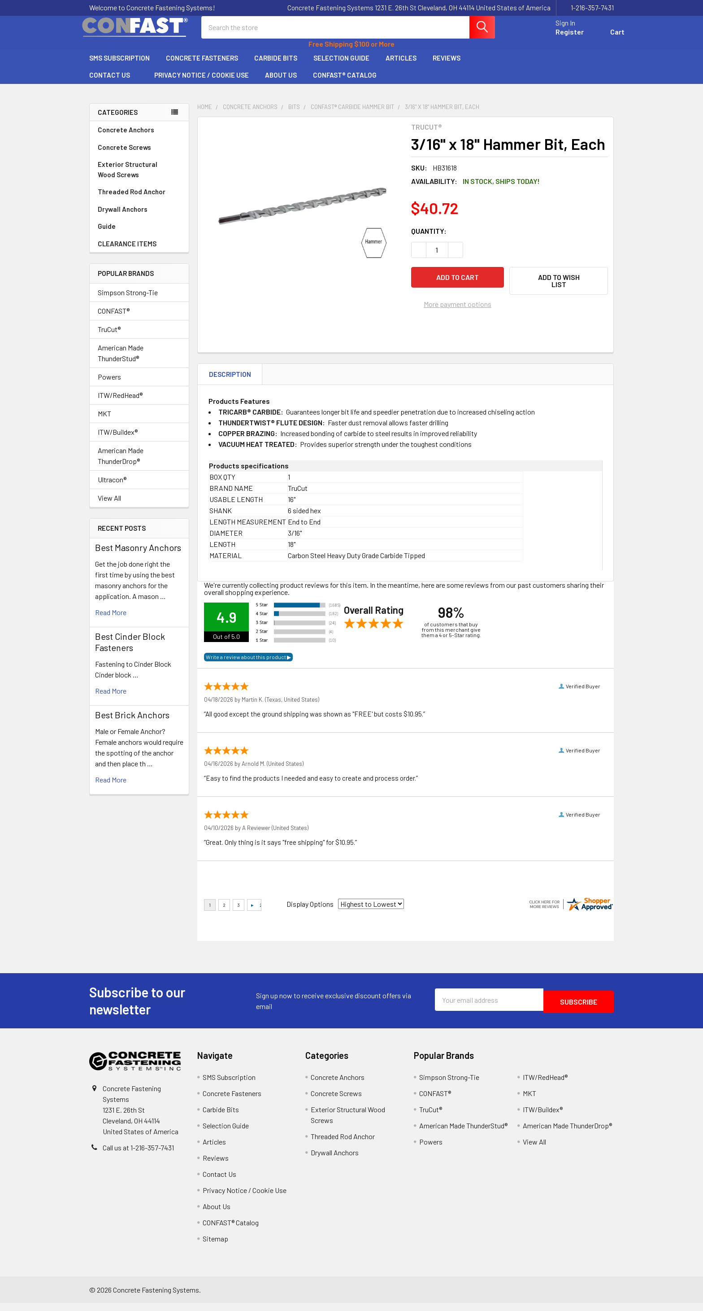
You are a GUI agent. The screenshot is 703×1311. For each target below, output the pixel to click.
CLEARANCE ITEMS (127, 252)
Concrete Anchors (139, 138)
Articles (401, 66)
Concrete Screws (139, 155)
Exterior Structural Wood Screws (139, 177)
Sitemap (215, 1246)
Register (559, 37)
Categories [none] (118, 120)
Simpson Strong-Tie (128, 300)
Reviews (446, 66)
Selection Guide (341, 66)
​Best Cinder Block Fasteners (130, 650)
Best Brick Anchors (132, 722)
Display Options (310, 912)
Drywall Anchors (123, 217)
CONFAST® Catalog (345, 83)
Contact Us (113, 83)
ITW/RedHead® (120, 403)
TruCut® (109, 337)
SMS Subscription (119, 66)
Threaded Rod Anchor (139, 200)
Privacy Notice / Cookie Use (201, 83)
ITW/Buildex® (118, 440)
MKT (104, 421)
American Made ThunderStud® (120, 361)
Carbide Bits (275, 66)
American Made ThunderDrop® (120, 463)
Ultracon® (112, 487)
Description (230, 382)
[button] (558, 289)
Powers (109, 384)
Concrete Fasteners (202, 66)
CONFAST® (114, 319)
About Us (281, 83)
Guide (107, 234)
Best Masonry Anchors (138, 555)
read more (110, 620)
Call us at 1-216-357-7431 (138, 1155)
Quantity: (429, 239)
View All (109, 506)
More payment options (457, 309)
